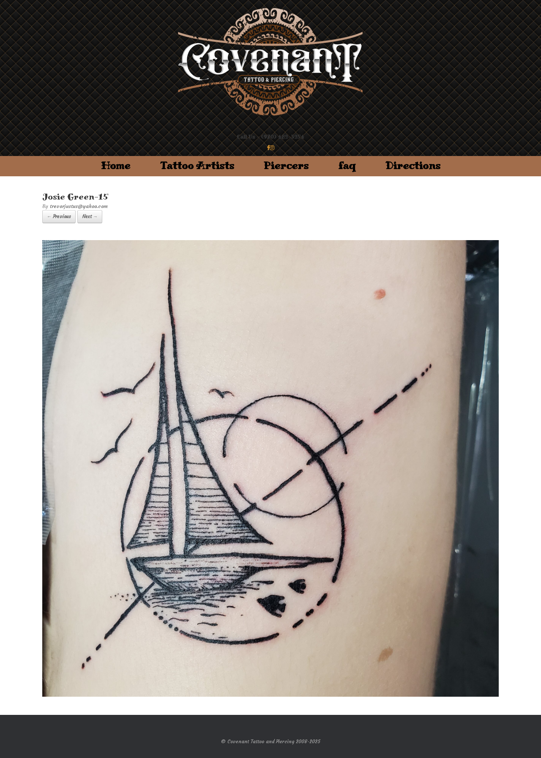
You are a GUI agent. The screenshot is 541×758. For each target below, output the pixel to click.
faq (347, 166)
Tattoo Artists (197, 166)
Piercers (286, 166)
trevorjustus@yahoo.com (79, 206)
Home (115, 166)
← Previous (59, 216)
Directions (412, 166)
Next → (90, 216)
